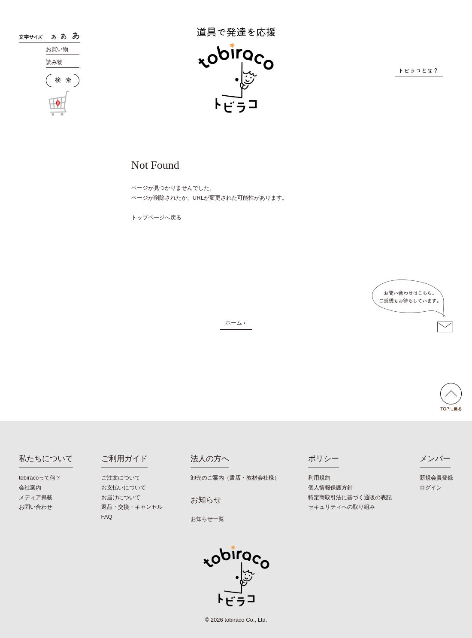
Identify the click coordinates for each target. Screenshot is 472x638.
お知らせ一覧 (207, 519)
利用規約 (319, 477)
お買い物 (57, 49)
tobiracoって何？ (40, 477)
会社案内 (30, 487)
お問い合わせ (35, 507)
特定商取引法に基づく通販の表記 (350, 497)
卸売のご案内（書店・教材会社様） (235, 477)
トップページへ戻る (156, 217)
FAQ (106, 516)
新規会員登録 (436, 477)
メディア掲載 (35, 497)
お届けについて (120, 497)
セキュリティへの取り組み (341, 507)
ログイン (431, 487)
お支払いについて (123, 487)
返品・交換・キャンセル (132, 507)
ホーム (233, 322)
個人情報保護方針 (330, 487)
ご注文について (120, 477)
